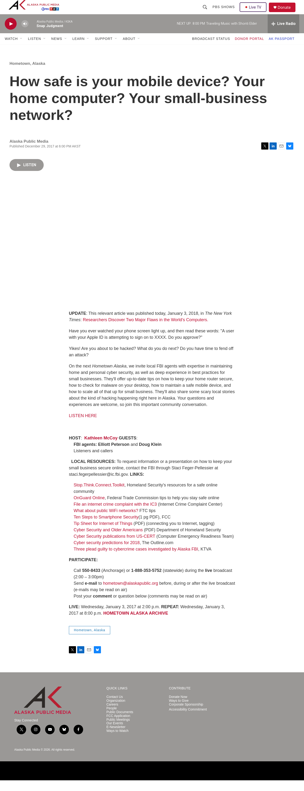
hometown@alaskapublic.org (130, 594)
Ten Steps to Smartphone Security (106, 527)
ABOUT (129, 49)
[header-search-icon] (205, 12)
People (111, 719)
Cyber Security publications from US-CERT (114, 547)
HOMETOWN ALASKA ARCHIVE (135, 624)
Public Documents (119, 723)
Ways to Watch (117, 741)
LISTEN (34, 49)
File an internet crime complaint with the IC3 (115, 515)
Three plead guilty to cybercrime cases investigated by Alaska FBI (136, 559)
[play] (10, 34)
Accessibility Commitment (188, 720)
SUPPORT (103, 49)
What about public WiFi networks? (106, 521)
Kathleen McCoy (101, 448)
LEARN (78, 49)
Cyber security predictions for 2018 (107, 553)
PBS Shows (224, 12)
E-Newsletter (115, 737)
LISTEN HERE (83, 426)
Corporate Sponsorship (186, 715)
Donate (287, 12)
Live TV (254, 12)
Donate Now (178, 707)
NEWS (56, 49)
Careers (112, 715)
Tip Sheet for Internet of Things (103, 534)
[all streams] (283, 34)
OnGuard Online (89, 508)
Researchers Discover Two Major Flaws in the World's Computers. (145, 330)
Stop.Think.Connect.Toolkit (99, 495)
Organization (115, 711)
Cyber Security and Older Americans (108, 540)
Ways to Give (179, 711)
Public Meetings (118, 730)
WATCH (11, 49)
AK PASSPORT (281, 49)
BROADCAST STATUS (211, 49)
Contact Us (114, 707)
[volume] (25, 34)
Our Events (114, 734)
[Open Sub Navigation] (21, 49)
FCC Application (118, 726)
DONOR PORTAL (249, 49)
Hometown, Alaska (27, 74)
